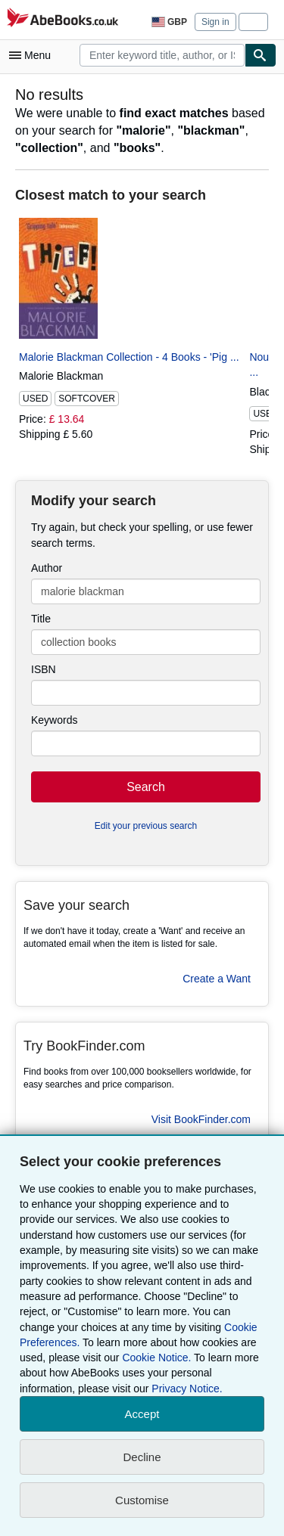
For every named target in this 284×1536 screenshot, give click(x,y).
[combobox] (162, 55)
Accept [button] (142, 1413)
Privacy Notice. (186, 1388)
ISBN (43, 669)
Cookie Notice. (156, 1357)
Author (46, 568)
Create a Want (217, 979)
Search (145, 786)
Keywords (54, 720)
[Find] (260, 55)
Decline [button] (142, 1457)
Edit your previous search (146, 826)
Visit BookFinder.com (201, 1119)
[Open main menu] (33, 55)
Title (41, 619)
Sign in (215, 22)
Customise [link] (142, 1500)
